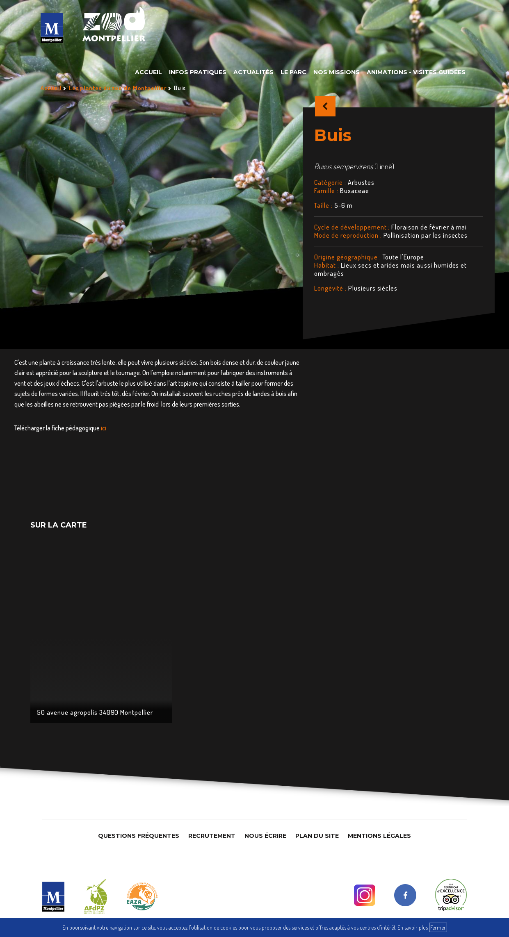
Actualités (253, 72)
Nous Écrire (265, 835)
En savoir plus (412, 927)
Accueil (148, 72)
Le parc (293, 72)
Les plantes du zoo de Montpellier (118, 88)
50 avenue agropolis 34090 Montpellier (95, 712)
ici (103, 428)
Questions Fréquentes (138, 835)
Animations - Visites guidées (416, 72)
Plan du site (317, 835)
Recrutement (211, 835)
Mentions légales (379, 835)
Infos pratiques (197, 72)
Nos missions (336, 72)
